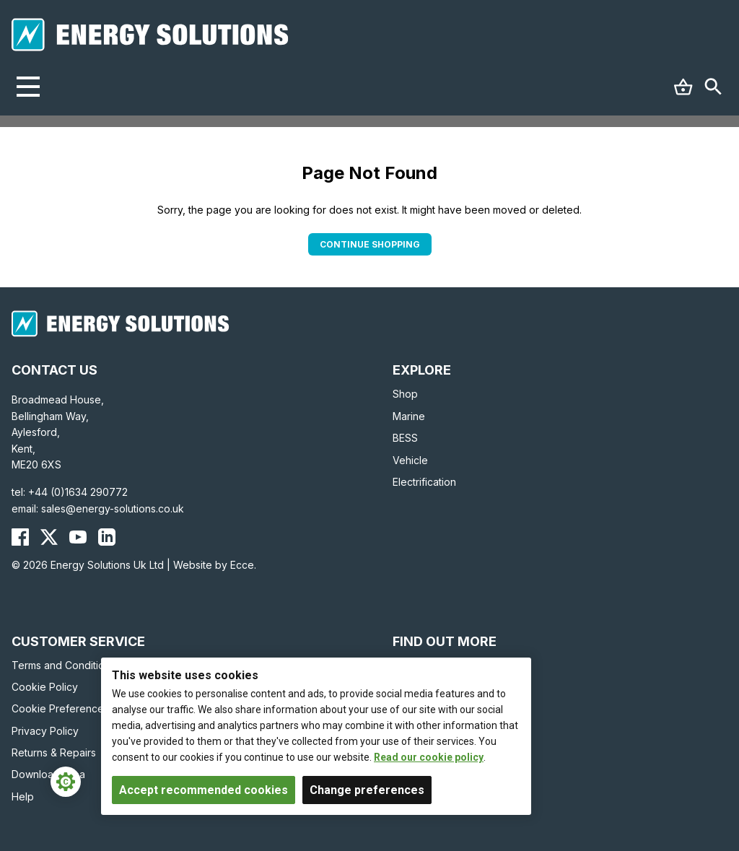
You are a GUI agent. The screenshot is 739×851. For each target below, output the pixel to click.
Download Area (48, 774)
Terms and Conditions (63, 665)
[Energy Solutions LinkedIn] (106, 537)
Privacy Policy (45, 731)
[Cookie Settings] (66, 782)
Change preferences (367, 790)
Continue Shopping (370, 244)
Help (23, 796)
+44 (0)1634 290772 (78, 492)
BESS (405, 438)
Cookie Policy (45, 687)
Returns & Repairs (54, 752)
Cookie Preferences (60, 708)
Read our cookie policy (429, 757)
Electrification (424, 482)
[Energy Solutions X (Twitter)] (49, 537)
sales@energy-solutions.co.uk (112, 508)
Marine (409, 416)
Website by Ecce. (214, 565)
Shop (405, 394)
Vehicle (410, 460)
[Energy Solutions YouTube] (78, 537)
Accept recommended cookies (203, 790)
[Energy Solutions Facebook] (20, 537)
